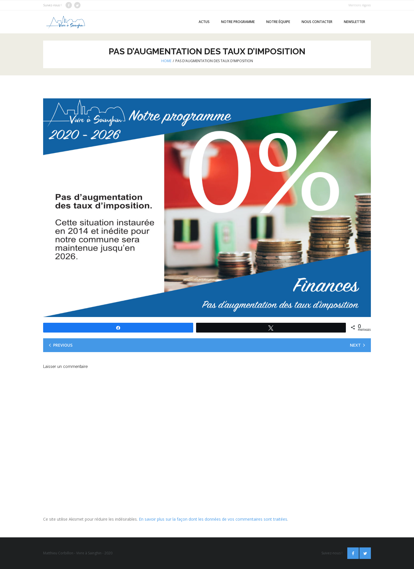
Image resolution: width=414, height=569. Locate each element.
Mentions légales (359, 5)
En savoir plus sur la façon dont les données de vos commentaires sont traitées (213, 519)
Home (166, 60)
